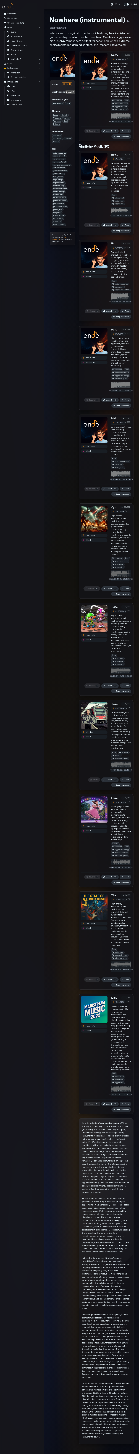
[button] (121, 136)
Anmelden (13, 73)
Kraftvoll (68, 138)
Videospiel (57, 118)
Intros (55, 115)
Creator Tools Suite (14, 23)
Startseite (10, 14)
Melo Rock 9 (118, 418)
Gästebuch (13, 95)
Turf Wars (117, 606)
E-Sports (56, 124)
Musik (8, 27)
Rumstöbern (14, 36)
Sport (66, 121)
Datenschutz (14, 104)
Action (66, 118)
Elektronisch (58, 104)
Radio (11, 54)
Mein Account (12, 68)
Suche (11, 32)
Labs (8, 64)
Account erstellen (16, 77)
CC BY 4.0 (67, 84)
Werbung (57, 121)
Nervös (56, 141)
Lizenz (11, 86)
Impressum (14, 100)
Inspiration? (14, 59)
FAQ (11, 91)
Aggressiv (57, 135)
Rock (68, 104)
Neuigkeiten (11, 18)
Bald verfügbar (15, 50)
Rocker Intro (118, 154)
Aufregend (57, 138)
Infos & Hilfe (11, 82)
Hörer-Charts (14, 41)
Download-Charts (17, 45)
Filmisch (64, 115)
